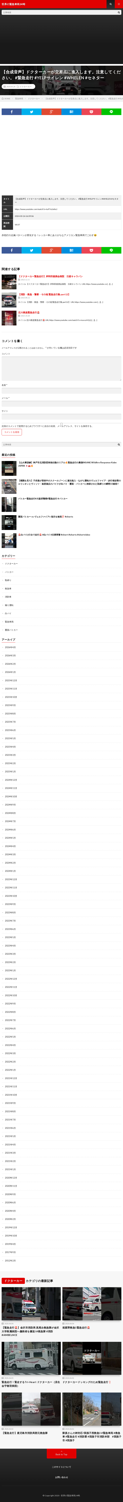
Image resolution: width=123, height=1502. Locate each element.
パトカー (9, 572)
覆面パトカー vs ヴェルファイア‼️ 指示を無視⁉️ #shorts (45, 516)
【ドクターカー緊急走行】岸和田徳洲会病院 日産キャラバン (50, 276)
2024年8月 (10, 813)
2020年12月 (11, 1177)
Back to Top (61, 1454)
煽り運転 (9, 605)
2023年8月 (10, 912)
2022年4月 (10, 1045)
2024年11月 (11, 788)
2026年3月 (10, 655)
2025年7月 (10, 721)
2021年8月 (10, 1111)
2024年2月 (10, 862)
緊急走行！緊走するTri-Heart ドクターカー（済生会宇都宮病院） (31, 1384)
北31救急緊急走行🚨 (29, 312)
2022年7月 (10, 1020)
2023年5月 (10, 937)
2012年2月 (10, 1260)
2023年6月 (10, 929)
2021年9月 (10, 1103)
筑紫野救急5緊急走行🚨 (76, 1327)
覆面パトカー (11, 630)
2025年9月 (10, 705)
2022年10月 (11, 995)
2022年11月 (11, 987)
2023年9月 (10, 904)
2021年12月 (11, 1078)
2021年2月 (10, 1161)
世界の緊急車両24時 (70, 1495)
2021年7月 (10, 1119)
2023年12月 (11, 879)
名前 (4, 385)
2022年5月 (10, 1036)
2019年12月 (11, 1227)
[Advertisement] (61, 41)
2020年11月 (11, 1186)
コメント (6, 354)
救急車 (8, 588)
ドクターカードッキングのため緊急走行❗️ (87, 1382)
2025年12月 (11, 680)
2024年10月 (11, 796)
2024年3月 (10, 854)
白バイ (8, 613)
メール (5, 398)
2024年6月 (10, 829)
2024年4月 (10, 846)
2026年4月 (10, 647)
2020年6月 (10, 1202)
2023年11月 (11, 887)
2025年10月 (11, 697)
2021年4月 (10, 1144)
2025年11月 (11, 688)
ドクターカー (26, 86)
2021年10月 (11, 1095)
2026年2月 (10, 664)
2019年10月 (11, 1235)
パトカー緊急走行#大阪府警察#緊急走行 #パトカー (43, 498)
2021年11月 (11, 1086)
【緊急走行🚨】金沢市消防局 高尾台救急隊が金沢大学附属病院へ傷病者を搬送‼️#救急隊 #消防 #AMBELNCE (30, 1331)
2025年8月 (10, 713)
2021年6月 (10, 1128)
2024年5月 (10, 838)
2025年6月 (10, 730)
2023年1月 (10, 970)
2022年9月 (10, 1003)
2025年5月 (10, 738)
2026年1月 (10, 672)
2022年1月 (10, 1070)
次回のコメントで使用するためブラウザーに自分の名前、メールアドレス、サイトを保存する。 (48, 426)
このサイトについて (61, 1467)
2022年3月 (10, 1053)
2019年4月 (10, 1244)
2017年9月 (10, 1252)
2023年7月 (10, 920)
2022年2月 (10, 1061)
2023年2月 (10, 962)
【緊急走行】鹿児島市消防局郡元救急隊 (25, 1432)
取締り (8, 580)
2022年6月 (10, 1028)
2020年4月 (10, 1211)
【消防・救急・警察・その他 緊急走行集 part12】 (44, 294)
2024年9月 (10, 804)
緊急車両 (9, 621)
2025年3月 (10, 755)
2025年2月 (10, 763)
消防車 (8, 596)
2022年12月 (11, 978)
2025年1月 (10, 771)
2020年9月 (10, 1194)
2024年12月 (11, 780)
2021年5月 (10, 1136)
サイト (5, 411)
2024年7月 (10, 821)
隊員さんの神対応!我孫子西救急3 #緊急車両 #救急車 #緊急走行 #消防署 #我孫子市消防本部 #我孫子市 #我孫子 (92, 1436)
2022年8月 (10, 1012)
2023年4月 (10, 945)
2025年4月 (10, 746)
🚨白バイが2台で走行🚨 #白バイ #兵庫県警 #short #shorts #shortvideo (54, 534)
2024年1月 (10, 871)
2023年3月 (10, 954)
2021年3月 (10, 1152)
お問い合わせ (61, 1477)
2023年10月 (11, 896)
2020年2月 (10, 1219)
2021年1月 (10, 1169)
